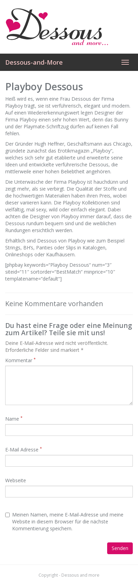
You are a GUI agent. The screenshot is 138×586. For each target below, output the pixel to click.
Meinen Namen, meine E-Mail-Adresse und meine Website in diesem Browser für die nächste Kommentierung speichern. (64, 521)
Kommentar (20, 360)
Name (14, 418)
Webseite (15, 480)
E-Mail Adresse (23, 449)
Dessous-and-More (34, 62)
